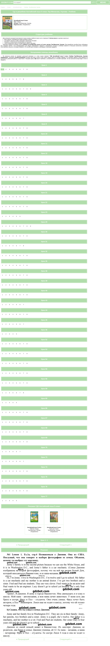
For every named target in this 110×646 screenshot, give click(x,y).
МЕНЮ (103, 2)
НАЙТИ (93, 2)
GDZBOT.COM (7, 2)
